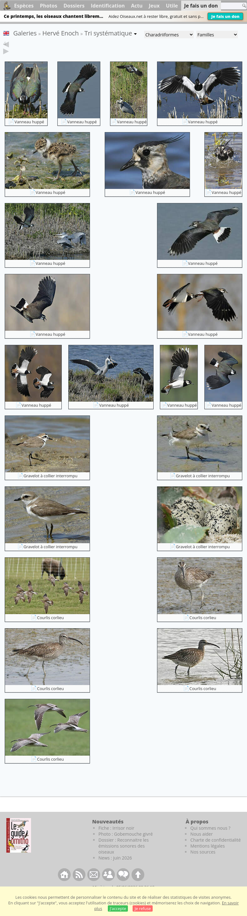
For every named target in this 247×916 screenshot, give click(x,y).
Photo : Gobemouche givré (125, 844)
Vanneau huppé (29, 131)
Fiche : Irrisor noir (116, 838)
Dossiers (73, 5)
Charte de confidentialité (215, 850)
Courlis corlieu (50, 627)
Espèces (24, 5)
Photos (48, 5)
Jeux (154, 5)
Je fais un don (225, 16)
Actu (137, 5)
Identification (108, 5)
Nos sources (202, 862)
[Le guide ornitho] (18, 845)
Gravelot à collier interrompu (50, 485)
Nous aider (201, 844)
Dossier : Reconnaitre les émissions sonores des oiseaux (123, 856)
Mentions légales (207, 856)
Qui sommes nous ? (210, 838)
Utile (172, 5)
